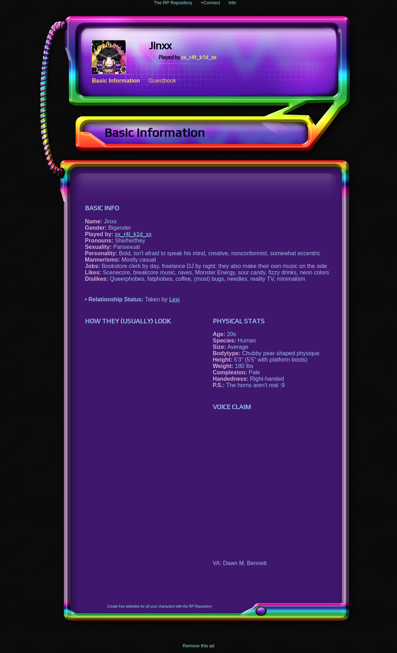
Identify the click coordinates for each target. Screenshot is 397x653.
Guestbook (162, 81)
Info (232, 2)
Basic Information (116, 81)
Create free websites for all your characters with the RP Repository (159, 606)
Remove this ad (198, 645)
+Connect (210, 2)
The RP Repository (173, 2)
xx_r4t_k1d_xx (198, 57)
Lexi (174, 299)
